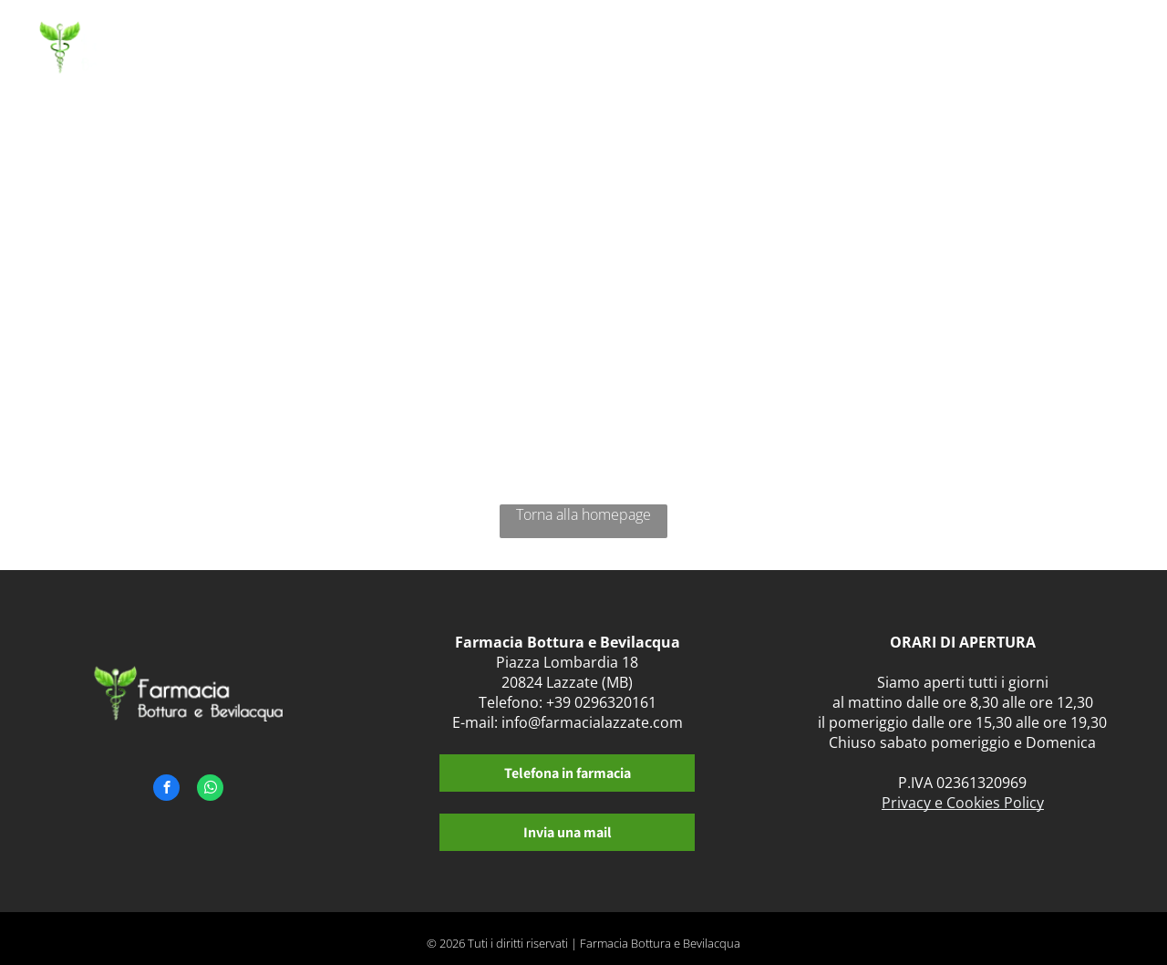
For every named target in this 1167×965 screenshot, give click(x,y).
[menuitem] (487, 52)
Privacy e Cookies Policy (963, 803)
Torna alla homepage (583, 514)
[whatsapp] (210, 789)
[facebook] (166, 789)
